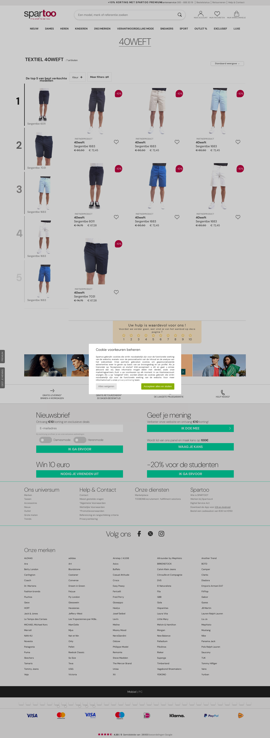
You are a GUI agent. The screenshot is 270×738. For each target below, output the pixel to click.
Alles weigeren (106, 386)
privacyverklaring (126, 380)
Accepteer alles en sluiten (158, 386)
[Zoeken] (179, 15)
